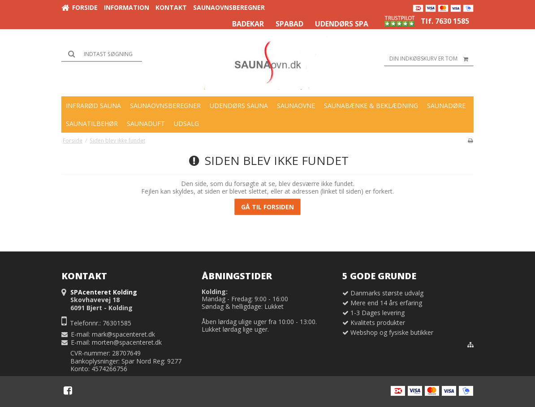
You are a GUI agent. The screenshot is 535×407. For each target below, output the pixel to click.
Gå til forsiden (267, 207)
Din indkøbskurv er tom (431, 58)
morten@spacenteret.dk (127, 342)
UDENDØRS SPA (341, 24)
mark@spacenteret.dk (123, 334)
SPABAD (289, 24)
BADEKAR (248, 24)
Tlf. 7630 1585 (445, 21)
